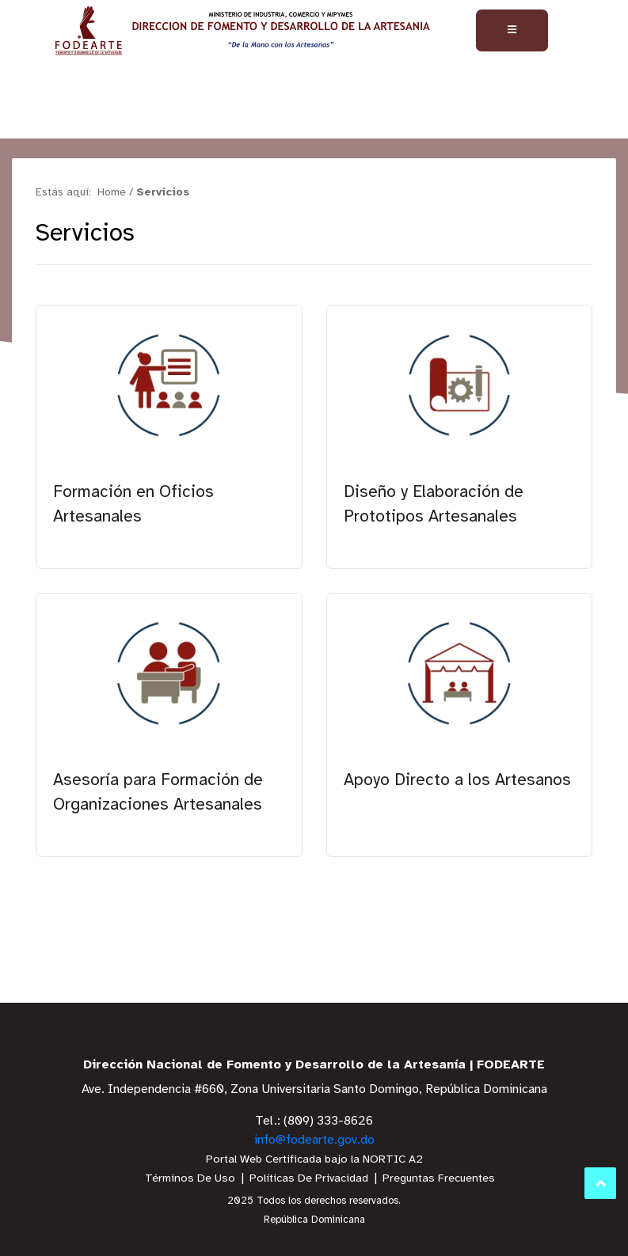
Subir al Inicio (601, 1183)
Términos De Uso (190, 1179)
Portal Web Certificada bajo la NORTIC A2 (314, 1160)
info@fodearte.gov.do (314, 1140)
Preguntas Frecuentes (439, 1179)
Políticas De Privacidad (308, 1179)
